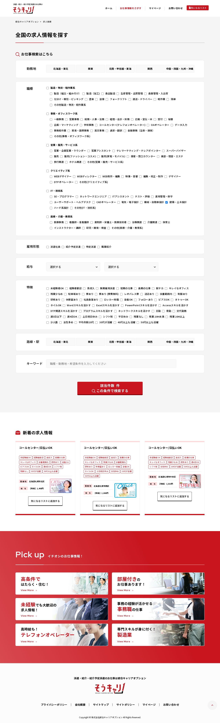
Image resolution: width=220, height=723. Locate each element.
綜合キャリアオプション (27, 21)
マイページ (149, 704)
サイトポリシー (125, 704)
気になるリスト (199, 7)
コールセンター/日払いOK (35, 448)
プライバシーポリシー (54, 704)
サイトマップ (101, 704)
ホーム (108, 8)
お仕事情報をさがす (130, 8)
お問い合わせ (176, 8)
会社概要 (80, 704)
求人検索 (47, 21)
